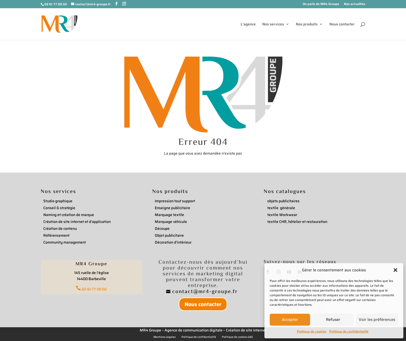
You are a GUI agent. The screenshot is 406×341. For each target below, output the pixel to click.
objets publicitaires (283, 201)
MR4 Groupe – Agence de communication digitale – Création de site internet (203, 330)
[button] (395, 270)
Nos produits (307, 24)
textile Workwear (282, 215)
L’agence (248, 24)
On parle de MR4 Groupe (321, 4)
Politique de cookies (311, 331)
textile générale (281, 208)
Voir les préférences (377, 319)
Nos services (273, 24)
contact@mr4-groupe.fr (206, 292)
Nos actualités (354, 4)
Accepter (290, 319)
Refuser (333, 319)
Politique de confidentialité (348, 331)
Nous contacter (342, 24)
